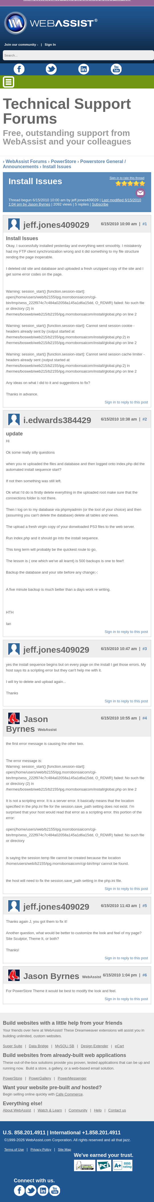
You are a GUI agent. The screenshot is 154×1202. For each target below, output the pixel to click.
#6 (144, 968)
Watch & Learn (50, 1104)
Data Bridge (38, 1040)
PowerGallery (40, 1072)
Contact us (117, 1104)
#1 (144, 217)
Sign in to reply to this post (126, 396)
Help (98, 1104)
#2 (144, 413)
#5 (144, 899)
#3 (144, 642)
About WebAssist (17, 1104)
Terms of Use (14, 1143)
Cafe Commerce (69, 1088)
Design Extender (94, 1040)
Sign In (50, 38)
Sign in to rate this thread (127, 171)
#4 (144, 711)
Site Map (64, 1143)
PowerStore (63, 155)
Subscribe (100, 198)
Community (78, 1104)
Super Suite (12, 1040)
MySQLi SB (64, 1040)
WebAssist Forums (26, 155)
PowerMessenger (72, 1072)
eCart (119, 1040)
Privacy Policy (40, 1143)
